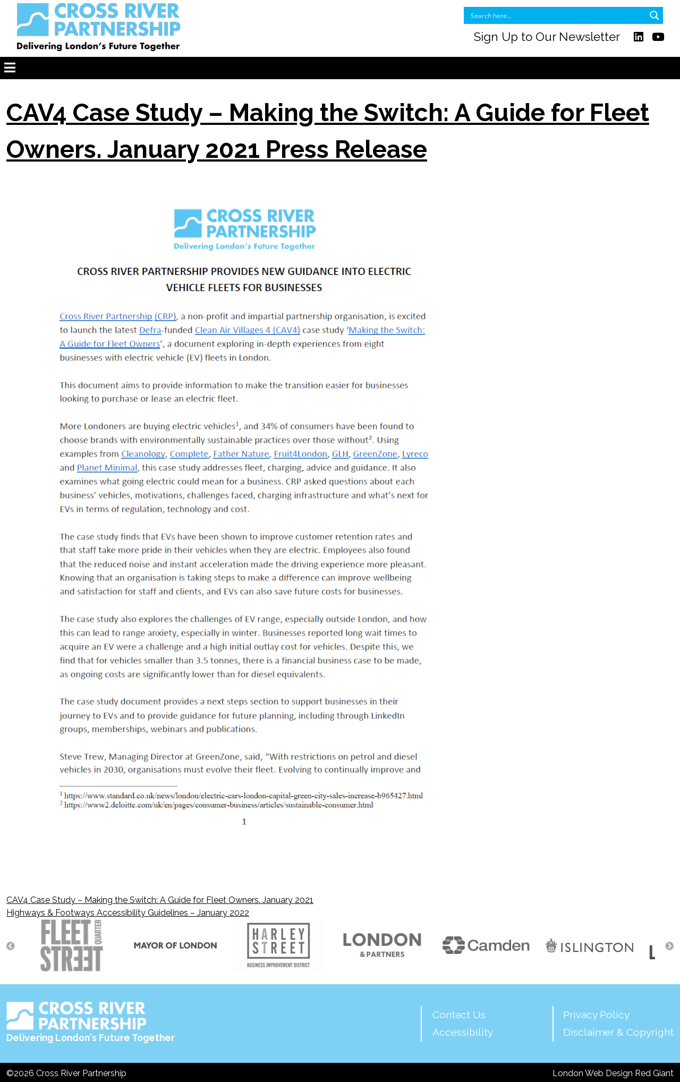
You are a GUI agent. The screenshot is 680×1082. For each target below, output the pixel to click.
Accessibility (462, 1032)
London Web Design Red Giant (613, 1073)
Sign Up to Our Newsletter (547, 37)
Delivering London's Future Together (90, 1022)
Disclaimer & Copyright (618, 1032)
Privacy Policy (596, 1014)
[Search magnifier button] (654, 15)
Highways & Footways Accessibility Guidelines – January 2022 (127, 913)
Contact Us (459, 1014)
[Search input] (556, 15)
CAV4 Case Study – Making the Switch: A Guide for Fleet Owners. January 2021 (159, 900)
